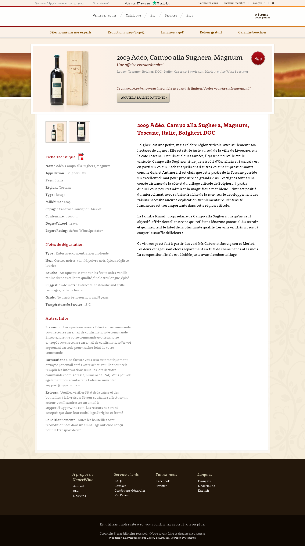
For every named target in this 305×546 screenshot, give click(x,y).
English (203, 490)
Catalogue (133, 15)
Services (171, 15)
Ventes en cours (104, 15)
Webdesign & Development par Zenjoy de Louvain (139, 537)
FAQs (118, 481)
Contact (120, 486)
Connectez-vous (208, 2)
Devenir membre (234, 2)
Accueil (78, 486)
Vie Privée (122, 495)
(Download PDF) (81, 156)
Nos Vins (79, 496)
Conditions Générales (130, 490)
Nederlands (206, 486)
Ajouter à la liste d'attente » (144, 97)
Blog (189, 15)
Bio (152, 15)
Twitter (161, 486)
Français (259, 2)
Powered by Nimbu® (183, 537)
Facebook (163, 481)
